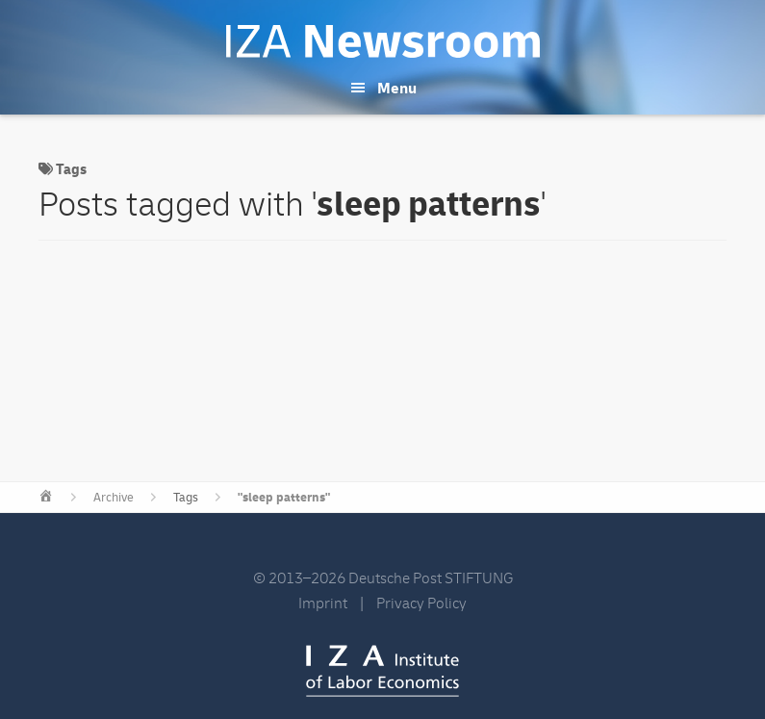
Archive (113, 497)
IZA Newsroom (383, 41)
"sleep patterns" (284, 497)
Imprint (322, 603)
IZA (382, 671)
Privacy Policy (421, 603)
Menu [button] (397, 88)
